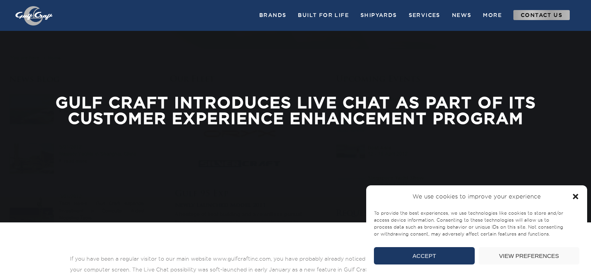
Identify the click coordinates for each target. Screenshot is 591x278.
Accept (424, 256)
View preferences (529, 256)
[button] (575, 196)
